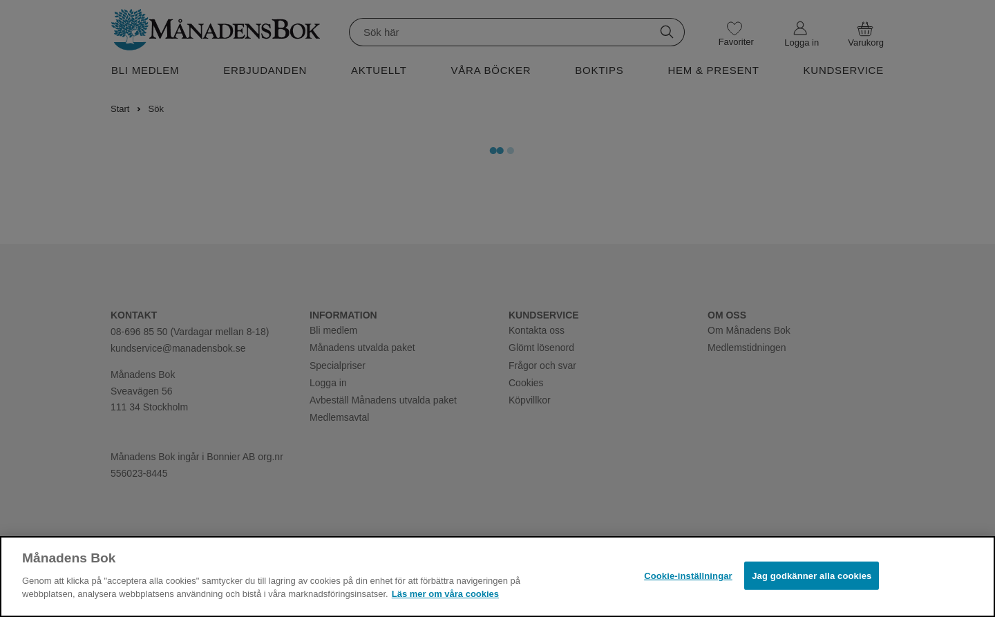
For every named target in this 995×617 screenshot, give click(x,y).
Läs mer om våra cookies (445, 594)
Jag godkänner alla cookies (811, 575)
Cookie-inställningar (688, 575)
